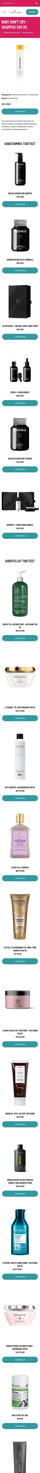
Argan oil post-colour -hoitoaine (20, 1113)
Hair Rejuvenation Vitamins (20, 458)
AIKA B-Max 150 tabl (20, 1415)
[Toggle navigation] (4, 12)
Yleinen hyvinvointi (12, 32)
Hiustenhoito (27, 32)
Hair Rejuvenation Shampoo (20, 193)
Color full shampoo (20, 867)
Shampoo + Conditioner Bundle (20, 524)
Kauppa (32, 12)
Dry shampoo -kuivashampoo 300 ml (20, 787)
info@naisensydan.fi (8, 3)
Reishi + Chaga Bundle (20, 392)
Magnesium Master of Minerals (20, 259)
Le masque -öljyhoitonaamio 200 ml (20, 707)
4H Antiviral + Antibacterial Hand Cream (20, 326)
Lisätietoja (20, 111)
